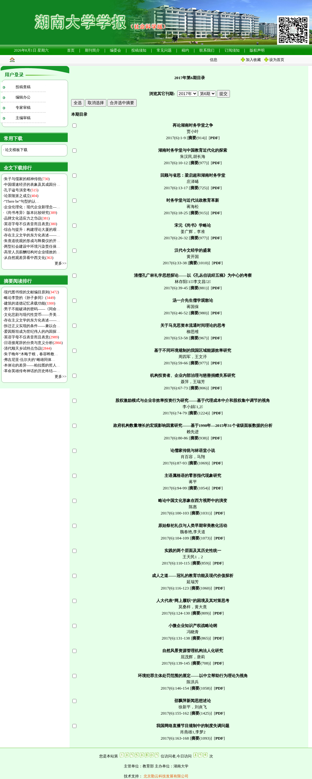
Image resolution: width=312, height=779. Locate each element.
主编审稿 (23, 118)
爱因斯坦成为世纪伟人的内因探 (32, 331)
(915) (198, 212)
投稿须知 (138, 50)
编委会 (115, 50)
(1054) (198, 488)
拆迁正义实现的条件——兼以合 (32, 326)
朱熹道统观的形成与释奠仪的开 (32, 241)
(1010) (198, 263)
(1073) (201, 538)
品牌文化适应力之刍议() (27, 218)
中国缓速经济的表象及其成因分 (32, 184)
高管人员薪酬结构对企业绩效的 (32, 252)
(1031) (201, 513)
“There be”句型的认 (21, 201)
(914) (196, 137)
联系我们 (206, 50)
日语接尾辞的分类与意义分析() (33, 343)
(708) (200, 663)
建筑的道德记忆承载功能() (29, 303)
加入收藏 (253, 60)
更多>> (60, 263)
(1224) (198, 413)
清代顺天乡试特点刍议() (27, 348)
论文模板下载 (15, 150)
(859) (200, 563)
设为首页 (276, 60)
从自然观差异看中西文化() (28, 257)
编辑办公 (23, 97)
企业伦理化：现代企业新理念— (32, 207)
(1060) (201, 588)
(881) (198, 288)
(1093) (201, 738)
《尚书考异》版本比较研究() (30, 212)
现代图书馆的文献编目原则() (31, 292)
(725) (198, 187)
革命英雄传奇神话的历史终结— (32, 371)
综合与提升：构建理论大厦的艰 (32, 229)
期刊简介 (92, 50)
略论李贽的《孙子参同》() (29, 298)
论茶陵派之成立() (21, 196)
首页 (71, 50)
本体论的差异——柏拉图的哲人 (32, 365)
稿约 (185, 50)
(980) (198, 313)
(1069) (198, 463)
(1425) (201, 713)
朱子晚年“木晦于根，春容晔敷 (31, 354)
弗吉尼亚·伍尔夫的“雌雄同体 (29, 359)
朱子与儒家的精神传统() (27, 179)
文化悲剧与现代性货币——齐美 (32, 314)
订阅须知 (232, 50)
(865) (200, 638)
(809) (200, 613)
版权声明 (257, 50)
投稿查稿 (23, 87)
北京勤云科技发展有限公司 (165, 776)
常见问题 (164, 50)
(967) (198, 338)
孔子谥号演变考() (21, 190)
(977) (198, 162)
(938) (198, 438)
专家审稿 (23, 107)
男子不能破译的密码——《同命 (32, 309)
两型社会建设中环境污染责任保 (32, 246)
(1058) (201, 688)
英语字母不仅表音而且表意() (30, 224)
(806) (198, 388)
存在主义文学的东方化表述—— (32, 235)
